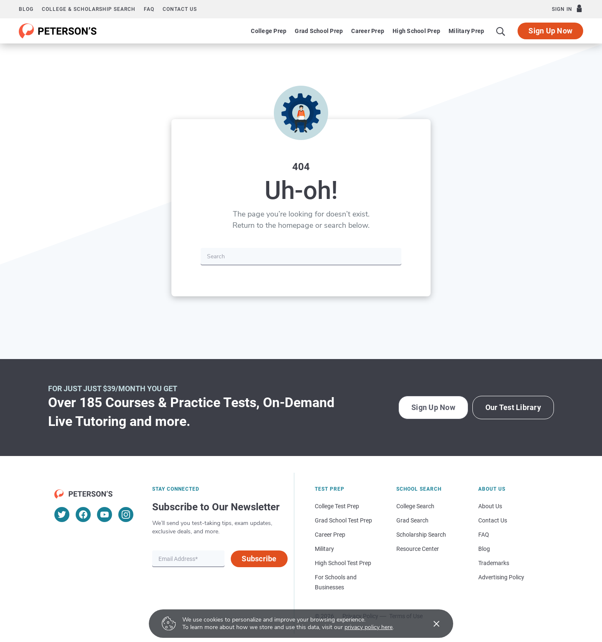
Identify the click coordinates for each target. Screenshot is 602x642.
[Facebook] (83, 514)
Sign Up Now (550, 30)
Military (324, 548)
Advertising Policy (501, 577)
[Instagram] (125, 514)
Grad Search (412, 520)
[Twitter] (61, 514)
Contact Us (492, 520)
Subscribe (259, 558)
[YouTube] (104, 514)
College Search (415, 506)
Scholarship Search (421, 534)
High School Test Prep (343, 563)
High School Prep (416, 31)
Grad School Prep (319, 31)
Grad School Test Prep (343, 520)
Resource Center (417, 548)
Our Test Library (513, 407)
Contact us (180, 9)
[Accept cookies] (430, 623)
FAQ (149, 9)
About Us (490, 506)
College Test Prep (337, 506)
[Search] (500, 30)
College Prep (268, 31)
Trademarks (493, 563)
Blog (26, 9)
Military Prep (466, 31)
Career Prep (367, 31)
